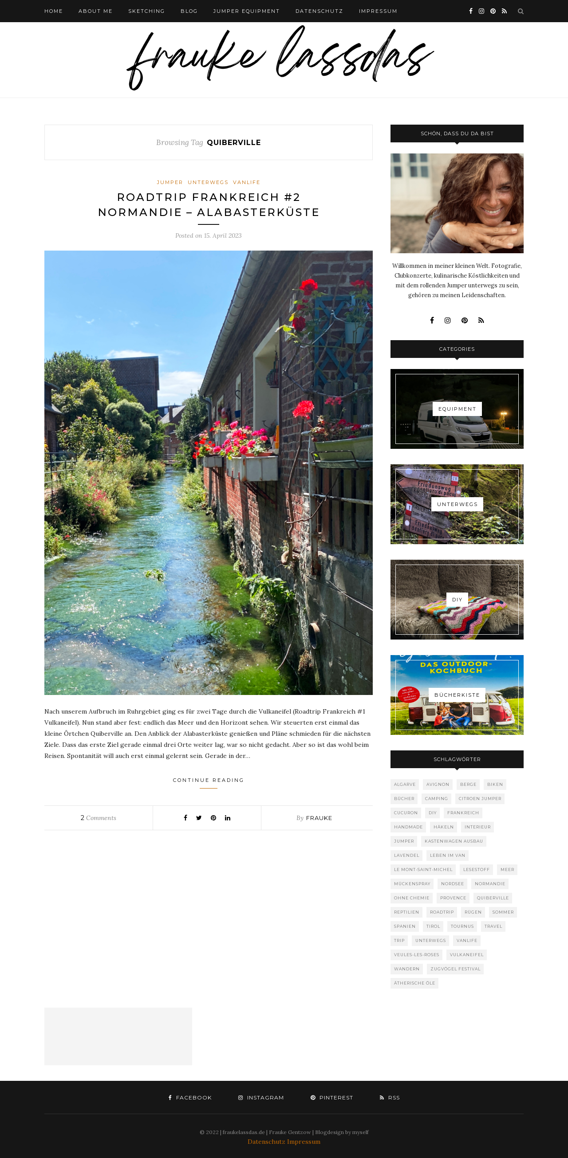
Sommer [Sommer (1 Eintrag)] (503, 912)
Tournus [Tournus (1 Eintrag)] (462, 926)
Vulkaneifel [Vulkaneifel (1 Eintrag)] (467, 954)
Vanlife (246, 182)
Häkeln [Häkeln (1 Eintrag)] (444, 826)
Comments (98, 818)
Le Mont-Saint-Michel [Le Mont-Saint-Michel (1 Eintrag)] (423, 869)
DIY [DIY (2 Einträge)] (433, 812)
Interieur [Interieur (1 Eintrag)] (478, 826)
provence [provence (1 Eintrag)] (453, 897)
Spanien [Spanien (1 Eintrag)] (405, 926)
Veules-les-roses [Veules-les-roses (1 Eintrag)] (416, 954)
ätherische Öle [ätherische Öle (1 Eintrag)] (414, 983)
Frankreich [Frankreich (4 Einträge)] (463, 812)
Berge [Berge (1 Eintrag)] (468, 784)
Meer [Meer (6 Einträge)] (507, 869)
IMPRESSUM (378, 11)
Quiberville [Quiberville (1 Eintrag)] (493, 897)
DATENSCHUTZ (319, 11)
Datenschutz (267, 1142)
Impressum (303, 1142)
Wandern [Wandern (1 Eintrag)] (407, 968)
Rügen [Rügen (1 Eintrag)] (473, 912)
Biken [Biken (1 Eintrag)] (495, 784)
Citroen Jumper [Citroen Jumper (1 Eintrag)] (480, 798)
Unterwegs (208, 182)
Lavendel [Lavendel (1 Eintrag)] (406, 855)
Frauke (319, 817)
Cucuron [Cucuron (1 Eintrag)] (406, 812)
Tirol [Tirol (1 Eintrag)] (433, 926)
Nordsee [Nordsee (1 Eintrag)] (452, 883)
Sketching (146, 11)
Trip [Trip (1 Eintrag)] (399, 940)
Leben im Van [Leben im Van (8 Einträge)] (447, 855)
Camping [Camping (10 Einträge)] (436, 798)
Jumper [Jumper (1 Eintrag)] (404, 841)
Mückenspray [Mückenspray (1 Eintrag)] (412, 883)
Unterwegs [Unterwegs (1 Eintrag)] (430, 940)
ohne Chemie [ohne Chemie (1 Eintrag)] (412, 897)
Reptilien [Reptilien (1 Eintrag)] (406, 912)
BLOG (189, 11)
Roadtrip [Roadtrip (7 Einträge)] (442, 912)
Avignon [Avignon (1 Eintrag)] (438, 784)
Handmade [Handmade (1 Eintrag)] (408, 826)
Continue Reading (209, 783)
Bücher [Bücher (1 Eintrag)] (404, 798)
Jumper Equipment (246, 11)
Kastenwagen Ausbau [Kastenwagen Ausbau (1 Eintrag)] (454, 841)
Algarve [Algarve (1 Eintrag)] (405, 784)
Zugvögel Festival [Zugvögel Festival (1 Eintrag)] (455, 968)
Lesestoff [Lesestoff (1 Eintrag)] (476, 869)
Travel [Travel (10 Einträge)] (493, 926)
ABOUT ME (96, 11)
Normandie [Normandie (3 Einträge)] (490, 883)
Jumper (170, 182)
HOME (53, 11)
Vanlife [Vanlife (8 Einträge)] (467, 940)
